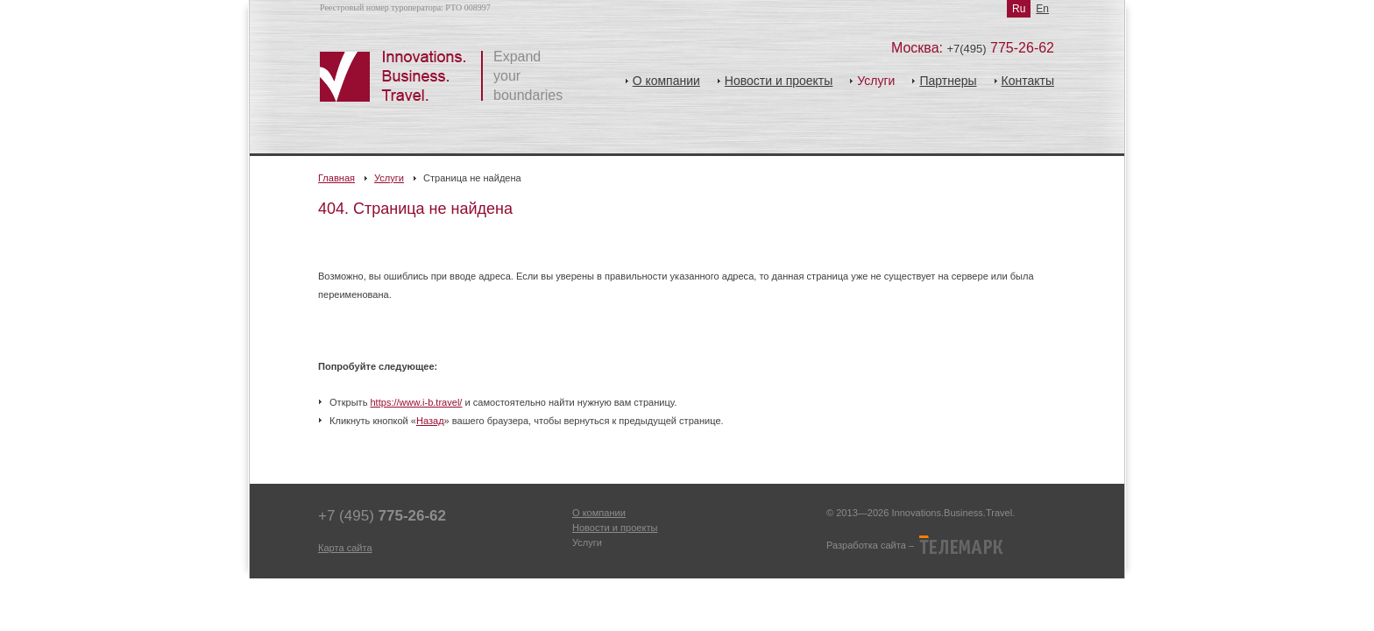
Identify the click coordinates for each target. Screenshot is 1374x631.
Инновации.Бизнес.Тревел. (401, 76)
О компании (666, 81)
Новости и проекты (779, 81)
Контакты (1028, 81)
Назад (430, 420)
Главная (336, 178)
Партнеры (947, 81)
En (1042, 9)
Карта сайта (345, 547)
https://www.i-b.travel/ (416, 402)
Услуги (389, 178)
